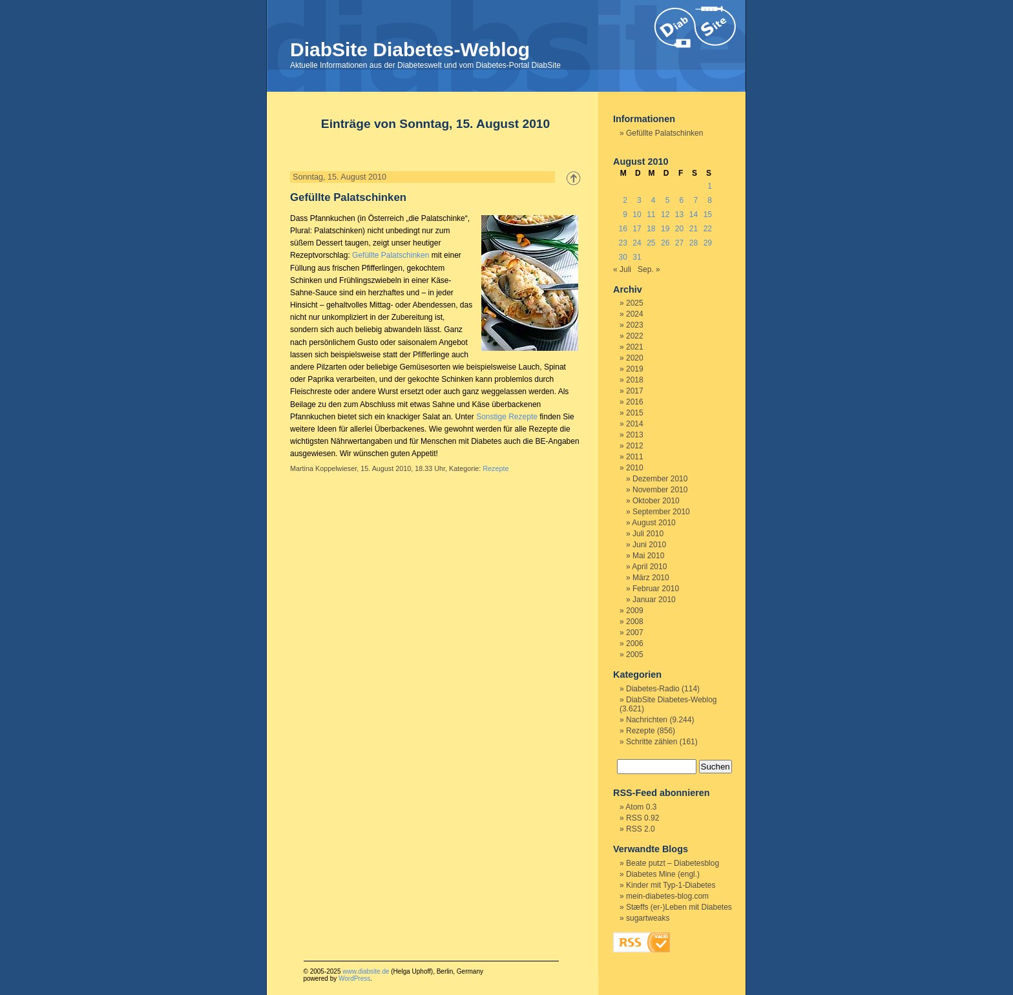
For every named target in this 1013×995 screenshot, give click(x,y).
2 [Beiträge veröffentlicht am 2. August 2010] (625, 200)
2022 (634, 335)
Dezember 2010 (659, 478)
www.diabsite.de (365, 971)
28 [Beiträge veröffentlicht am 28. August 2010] (693, 242)
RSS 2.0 (640, 828)
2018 (634, 379)
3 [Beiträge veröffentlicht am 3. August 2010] (639, 200)
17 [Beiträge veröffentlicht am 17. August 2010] (636, 228)
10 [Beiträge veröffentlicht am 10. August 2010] (636, 214)
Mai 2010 (648, 555)
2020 (634, 357)
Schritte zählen (651, 741)
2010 (634, 467)
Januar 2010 (654, 599)
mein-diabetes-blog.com (667, 896)
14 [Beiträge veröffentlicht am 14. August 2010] (693, 214)
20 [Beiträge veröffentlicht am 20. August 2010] (679, 228)
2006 (634, 643)
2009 (634, 610)
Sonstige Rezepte (507, 416)
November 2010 (659, 489)
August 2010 (653, 522)
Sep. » (649, 269)
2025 (634, 303)
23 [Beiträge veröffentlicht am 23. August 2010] (622, 242)
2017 (634, 390)
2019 (634, 368)
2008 (634, 621)
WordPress (354, 978)
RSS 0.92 (642, 817)
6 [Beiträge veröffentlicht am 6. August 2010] (682, 200)
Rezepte (495, 468)
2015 (634, 412)
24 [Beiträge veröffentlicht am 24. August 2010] (636, 242)
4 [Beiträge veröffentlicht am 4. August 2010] (653, 200)
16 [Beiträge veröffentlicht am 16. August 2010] (622, 228)
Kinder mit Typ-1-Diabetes (671, 885)
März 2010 (650, 577)
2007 (634, 632)
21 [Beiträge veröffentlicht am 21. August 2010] (693, 228)
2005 (634, 654)
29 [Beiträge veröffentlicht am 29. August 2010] (708, 242)
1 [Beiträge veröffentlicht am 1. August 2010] (709, 186)
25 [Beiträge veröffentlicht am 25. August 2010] (651, 242)
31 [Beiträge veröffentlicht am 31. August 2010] (636, 257)
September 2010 (661, 511)
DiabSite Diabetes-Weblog (410, 49)
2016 (634, 401)
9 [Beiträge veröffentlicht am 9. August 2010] (625, 214)
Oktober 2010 (656, 500)
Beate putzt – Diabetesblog (672, 863)
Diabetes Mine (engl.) (663, 874)
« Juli (622, 269)
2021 (634, 346)
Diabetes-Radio (653, 688)
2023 (634, 325)
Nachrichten (646, 719)
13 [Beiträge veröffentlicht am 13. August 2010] (679, 214)
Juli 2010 (647, 533)
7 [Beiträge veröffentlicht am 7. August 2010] (695, 200)
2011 (634, 456)
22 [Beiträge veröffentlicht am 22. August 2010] (708, 228)
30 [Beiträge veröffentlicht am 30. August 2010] (622, 257)
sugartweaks (647, 918)
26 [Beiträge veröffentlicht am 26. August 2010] (665, 242)
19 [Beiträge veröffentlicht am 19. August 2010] (665, 228)
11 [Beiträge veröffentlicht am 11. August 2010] (651, 214)
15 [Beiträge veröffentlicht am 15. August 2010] (708, 214)
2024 (634, 314)
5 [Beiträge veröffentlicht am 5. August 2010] (667, 200)
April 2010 (649, 566)
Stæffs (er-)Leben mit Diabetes (679, 907)
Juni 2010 (649, 544)
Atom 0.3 (640, 807)
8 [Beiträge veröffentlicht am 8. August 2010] (709, 200)
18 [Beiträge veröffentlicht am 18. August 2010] (651, 228)
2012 (634, 445)
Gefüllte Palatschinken (348, 197)
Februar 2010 (655, 588)
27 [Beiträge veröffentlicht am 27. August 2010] (679, 242)
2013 (634, 434)
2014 (634, 423)
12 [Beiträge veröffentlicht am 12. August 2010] (665, 214)
